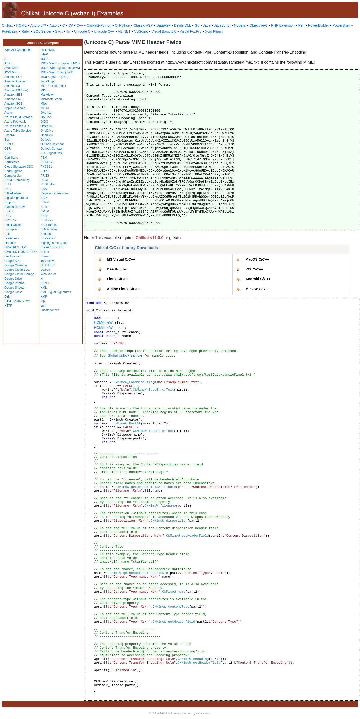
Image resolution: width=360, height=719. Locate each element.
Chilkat (7, 25)
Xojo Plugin (214, 31)
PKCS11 (46, 166)
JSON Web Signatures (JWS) (60, 68)
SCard (45, 202)
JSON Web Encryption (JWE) (60, 63)
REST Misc (48, 184)
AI (5, 59)
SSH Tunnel (49, 225)
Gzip (7, 296)
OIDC (44, 121)
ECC (7, 216)
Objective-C (258, 25)
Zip (43, 301)
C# (70, 25)
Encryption (11, 229)
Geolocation (12, 256)
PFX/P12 (47, 162)
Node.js (240, 25)
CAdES (9, 144)
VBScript (141, 31)
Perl (301, 25)
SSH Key (47, 220)
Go (197, 25)
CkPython (122, 25)
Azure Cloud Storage (18, 117)
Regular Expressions (54, 193)
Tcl (68, 31)
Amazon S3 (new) (16, 90)
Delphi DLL (182, 25)
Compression (13, 175)
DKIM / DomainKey (17, 180)
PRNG (45, 175)
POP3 (45, 171)
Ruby (25, 31)
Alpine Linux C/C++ (123, 289)
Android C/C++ (257, 279)
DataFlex (163, 25)
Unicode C (82, 31)
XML (44, 287)
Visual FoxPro (190, 31)
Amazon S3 (12, 86)
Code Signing (13, 171)
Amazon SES (13, 94)
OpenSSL (47, 135)
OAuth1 (46, 112)
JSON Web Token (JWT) (57, 72)
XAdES (45, 283)
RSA (44, 189)
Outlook (46, 139)
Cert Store (11, 157)
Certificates (11, 162)
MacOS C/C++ (257, 259)
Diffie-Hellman (13, 193)
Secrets (46, 234)
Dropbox (10, 202)
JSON (45, 59)
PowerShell (341, 25)
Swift (59, 31)
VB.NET (124, 31)
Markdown (47, 94)
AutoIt (54, 25)
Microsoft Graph (51, 99)
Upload (45, 269)
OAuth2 (46, 117)
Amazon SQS (13, 103)
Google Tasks (13, 292)
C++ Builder (117, 269)
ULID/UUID (48, 265)
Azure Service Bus (16, 126)
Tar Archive (48, 261)
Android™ (38, 25)
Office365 (47, 126)
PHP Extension (283, 25)
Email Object (12, 225)
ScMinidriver (49, 229)
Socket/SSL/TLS (52, 247)
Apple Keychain (14, 108)
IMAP (44, 54)
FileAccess (11, 238)
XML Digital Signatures (56, 292)
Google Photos (14, 283)
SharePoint (48, 238)
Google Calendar (15, 265)
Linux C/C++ (117, 279)
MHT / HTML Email (53, 86)
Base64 (9, 135)
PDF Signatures (51, 153)
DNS (7, 184)
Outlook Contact (51, 148)
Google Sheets (14, 287)
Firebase (10, 243)
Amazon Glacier (15, 81)
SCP (44, 198)
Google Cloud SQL (17, 269)
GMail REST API (15, 247)
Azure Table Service (17, 130)
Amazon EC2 (13, 77)
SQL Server (42, 31)
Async (8, 112)
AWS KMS (11, 68)
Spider (45, 252)
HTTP (8, 305)
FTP (7, 234)
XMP (44, 296)
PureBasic (10, 31)
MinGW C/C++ (257, 289)
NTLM (45, 108)
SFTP (44, 207)
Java (206, 25)
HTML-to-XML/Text (17, 301)
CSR (7, 148)
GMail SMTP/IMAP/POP (20, 252)
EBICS (8, 211)
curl (43, 305)
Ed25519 (10, 220)
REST (45, 180)
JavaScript (222, 25)
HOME (21, 25)
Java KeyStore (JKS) (54, 77)
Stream (45, 256)
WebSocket (48, 274)
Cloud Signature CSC (18, 166)
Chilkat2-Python (99, 25)
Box (7, 139)
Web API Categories (17, 50)
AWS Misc (11, 72)
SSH (44, 216)
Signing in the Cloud (54, 243)
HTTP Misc (48, 50)
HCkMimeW (103, 322)
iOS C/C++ (254, 269)
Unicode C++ (104, 31)
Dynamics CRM (14, 207)
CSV (7, 153)
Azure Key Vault (15, 121)
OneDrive (47, 130)
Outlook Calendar (52, 144)
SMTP (45, 211)
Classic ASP (143, 25)
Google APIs (12, 261)
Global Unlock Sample (125, 355)
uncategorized (50, 310)
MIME (44, 90)
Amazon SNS (13, 99)
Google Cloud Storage (19, 274)
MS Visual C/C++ (121, 259)
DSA (7, 189)
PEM (44, 157)
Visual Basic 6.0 (163, 31)
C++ (80, 25)
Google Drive (13, 278)
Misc (44, 103)
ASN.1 (8, 63)
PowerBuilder (318, 25)
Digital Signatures (16, 198)
